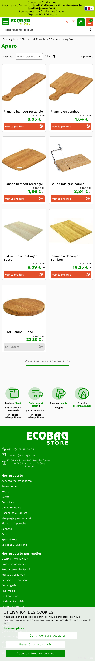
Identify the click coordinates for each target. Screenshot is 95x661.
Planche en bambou (65, 111)
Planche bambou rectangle (23, 111)
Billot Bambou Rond (18, 332)
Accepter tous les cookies (35, 653)
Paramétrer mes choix (35, 644)
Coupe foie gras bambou (68, 184)
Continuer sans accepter (47, 635)
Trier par (8, 56)
